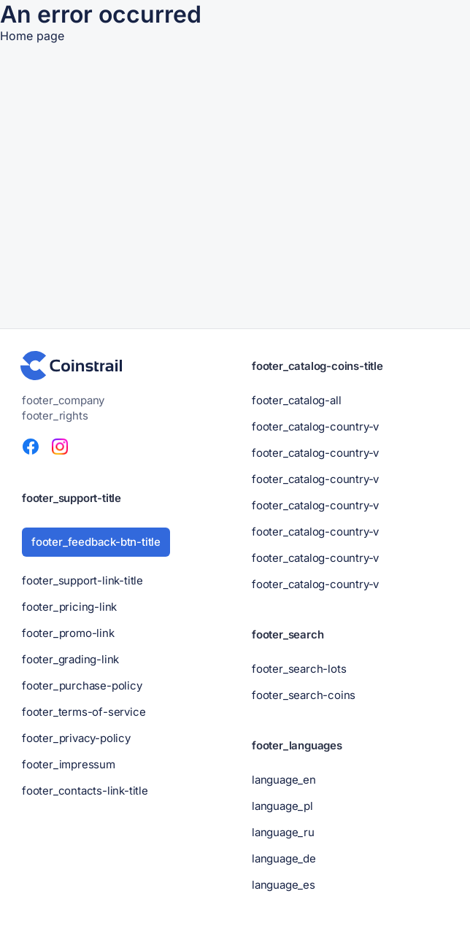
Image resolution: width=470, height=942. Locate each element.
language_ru (283, 832)
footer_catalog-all (296, 400)
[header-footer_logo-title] (71, 365)
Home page (32, 35)
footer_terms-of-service (83, 712)
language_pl (282, 806)
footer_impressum (68, 764)
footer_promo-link (68, 633)
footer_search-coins (303, 695)
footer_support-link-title (82, 580)
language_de (284, 858)
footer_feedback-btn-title (96, 542)
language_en (284, 780)
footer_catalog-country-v (315, 426)
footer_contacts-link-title (85, 791)
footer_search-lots (299, 669)
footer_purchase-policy (82, 685)
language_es (283, 885)
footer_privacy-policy (76, 738)
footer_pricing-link (69, 607)
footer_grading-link (70, 659)
